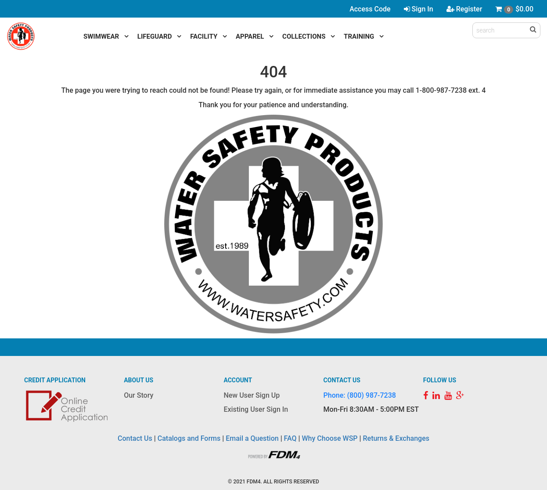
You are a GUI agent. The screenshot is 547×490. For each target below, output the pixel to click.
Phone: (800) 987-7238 (360, 395)
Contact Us (135, 438)
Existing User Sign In (255, 409)
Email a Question (252, 438)
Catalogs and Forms (189, 438)
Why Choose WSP (330, 438)
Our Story (138, 395)
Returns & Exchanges (396, 438)
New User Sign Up (251, 395)
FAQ (290, 438)
